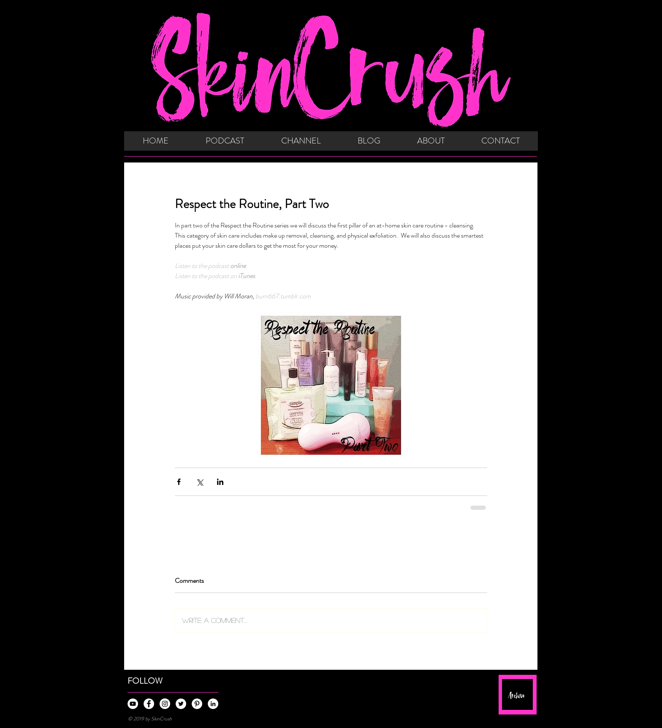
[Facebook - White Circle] (149, 703)
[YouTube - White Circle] (133, 703)
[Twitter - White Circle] (181, 703)
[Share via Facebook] (179, 482)
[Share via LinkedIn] (220, 482)
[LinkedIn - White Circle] (213, 703)
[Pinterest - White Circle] (197, 703)
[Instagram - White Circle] (165, 703)
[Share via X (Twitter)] (199, 482)
